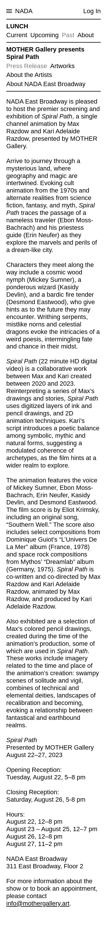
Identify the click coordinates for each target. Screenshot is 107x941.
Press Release (26, 66)
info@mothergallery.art (37, 903)
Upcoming (44, 35)
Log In (92, 11)
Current (16, 35)
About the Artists (29, 74)
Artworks (62, 66)
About (85, 35)
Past (68, 35)
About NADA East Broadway (46, 84)
